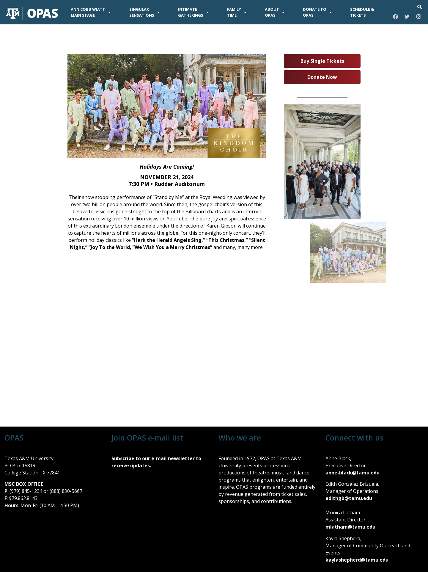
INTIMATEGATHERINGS (193, 12)
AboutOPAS (274, 12)
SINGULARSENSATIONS (144, 12)
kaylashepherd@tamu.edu (356, 560)
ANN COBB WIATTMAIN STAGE (91, 12)
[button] (420, 7)
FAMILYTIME (236, 12)
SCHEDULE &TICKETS (362, 12)
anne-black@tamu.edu (352, 472)
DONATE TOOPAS (317, 12)
